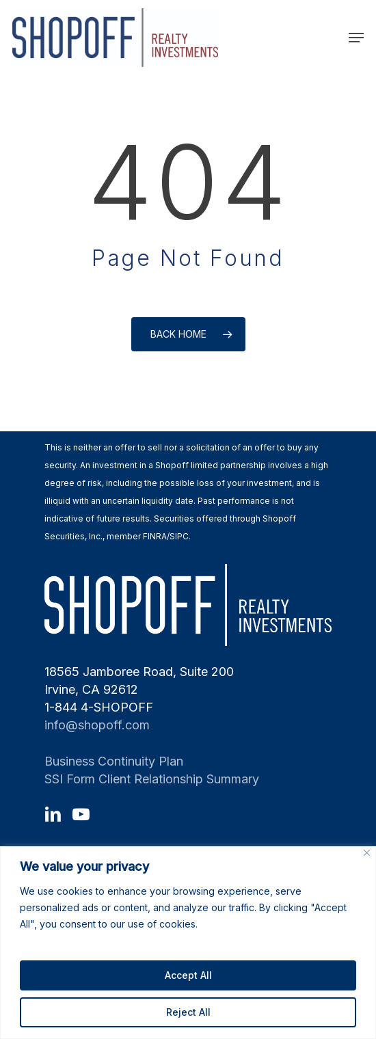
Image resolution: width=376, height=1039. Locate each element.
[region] (188, 942)
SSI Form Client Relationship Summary (151, 779)
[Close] (367, 853)
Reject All (188, 1012)
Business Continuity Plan (113, 761)
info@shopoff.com (97, 725)
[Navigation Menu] (356, 37)
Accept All (188, 975)
